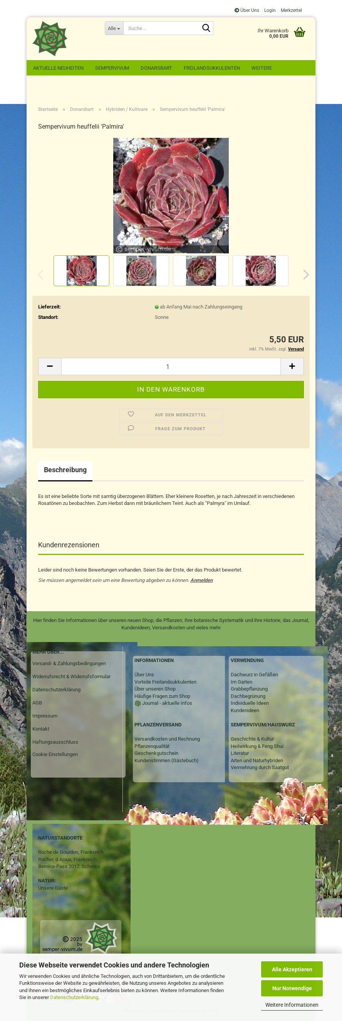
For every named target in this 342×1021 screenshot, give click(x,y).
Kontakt (40, 729)
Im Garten (241, 682)
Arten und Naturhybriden (257, 760)
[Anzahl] (171, 366)
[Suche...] (114, 28)
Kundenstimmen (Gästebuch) (166, 760)
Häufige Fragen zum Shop (162, 696)
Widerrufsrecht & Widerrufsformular (71, 676)
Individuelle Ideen (250, 703)
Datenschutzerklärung (74, 997)
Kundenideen (245, 710)
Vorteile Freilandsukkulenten (165, 682)
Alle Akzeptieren (292, 969)
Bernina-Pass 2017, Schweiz (69, 866)
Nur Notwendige (292, 988)
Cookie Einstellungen (55, 754)
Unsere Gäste (53, 888)
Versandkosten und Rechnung (167, 739)
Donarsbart (156, 68)
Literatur (240, 753)
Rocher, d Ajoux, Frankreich (67, 859)
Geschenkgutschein (156, 753)
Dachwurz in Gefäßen (254, 674)
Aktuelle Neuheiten (58, 68)
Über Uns (247, 10)
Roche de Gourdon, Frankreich (71, 852)
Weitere (261, 68)
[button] (304, 274)
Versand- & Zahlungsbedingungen (69, 663)
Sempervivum (112, 68)
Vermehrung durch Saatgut (260, 767)
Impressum (44, 716)
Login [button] (269, 10)
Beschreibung (65, 470)
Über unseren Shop (155, 689)
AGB (37, 703)
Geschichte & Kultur (252, 739)
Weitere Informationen (292, 1005)
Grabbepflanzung (249, 689)
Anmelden (201, 580)
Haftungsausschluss (55, 742)
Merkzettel (291, 10)
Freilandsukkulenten (212, 68)
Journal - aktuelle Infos (166, 703)
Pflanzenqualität (151, 746)
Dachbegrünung (248, 696)
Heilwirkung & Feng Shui (257, 746)
